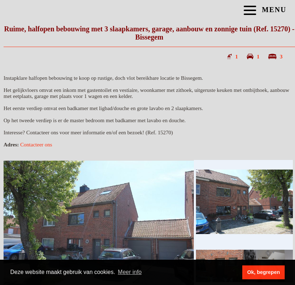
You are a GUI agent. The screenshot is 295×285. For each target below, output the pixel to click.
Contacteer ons (36, 144)
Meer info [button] (130, 272)
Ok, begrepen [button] (263, 272)
